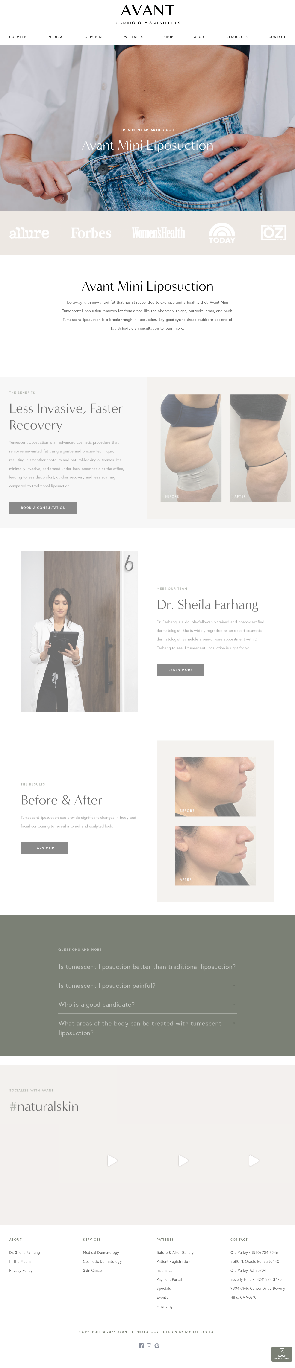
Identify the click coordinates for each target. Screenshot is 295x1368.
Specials (164, 1288)
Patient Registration (173, 1261)
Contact (277, 37)
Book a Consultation (43, 517)
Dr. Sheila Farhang (24, 1252)
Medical (57, 37)
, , (215, 827)
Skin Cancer (93, 1270)
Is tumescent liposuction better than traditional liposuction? (147, 975)
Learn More (180, 679)
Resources (237, 37)
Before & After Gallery (175, 1252)
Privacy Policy (20, 1270)
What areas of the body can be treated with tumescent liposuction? (140, 1037)
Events (162, 1297)
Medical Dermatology (101, 1252)
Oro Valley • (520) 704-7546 (254, 1252)
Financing (165, 1306)
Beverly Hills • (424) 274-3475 (256, 1279)
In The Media (20, 1261)
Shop (168, 37)
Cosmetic (18, 37)
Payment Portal (169, 1279)
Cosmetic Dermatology (102, 1261)
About (200, 37)
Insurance (165, 1270)
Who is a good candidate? (97, 1013)
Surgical (94, 37)
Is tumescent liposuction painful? (107, 994)
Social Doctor (200, 1332)
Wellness (133, 37)
